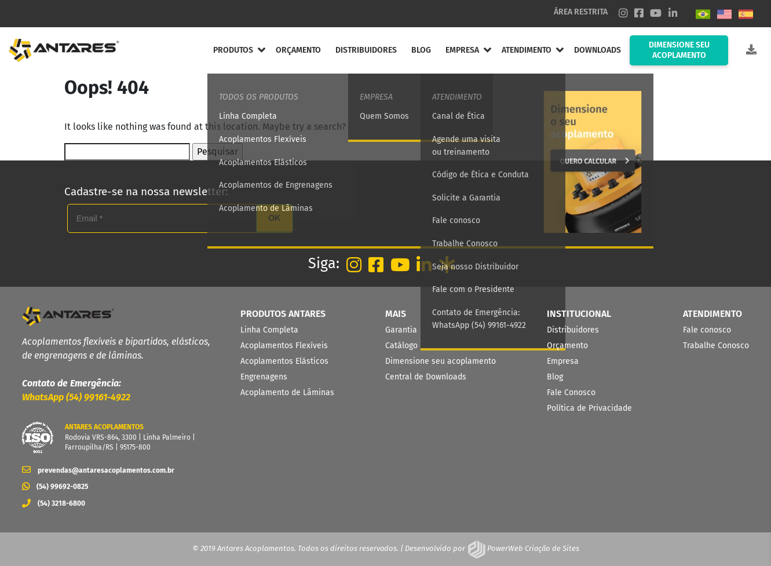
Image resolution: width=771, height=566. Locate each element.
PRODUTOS (233, 50)
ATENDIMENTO (526, 50)
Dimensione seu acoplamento (440, 361)
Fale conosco (707, 330)
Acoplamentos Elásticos (284, 361)
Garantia (401, 330)
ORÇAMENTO (298, 50)
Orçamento (567, 345)
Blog (555, 377)
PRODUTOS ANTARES (283, 313)
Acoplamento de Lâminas (287, 392)
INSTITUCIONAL (579, 313)
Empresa (563, 361)
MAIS (395, 313)
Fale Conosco (571, 392)
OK (274, 217)
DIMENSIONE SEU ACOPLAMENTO (679, 50)
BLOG (421, 50)
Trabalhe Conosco (716, 345)
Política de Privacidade (589, 408)
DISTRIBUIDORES (366, 50)
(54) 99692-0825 (55, 486)
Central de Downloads (425, 377)
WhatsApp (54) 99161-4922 (76, 397)
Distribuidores (573, 330)
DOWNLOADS (597, 50)
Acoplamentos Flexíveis (284, 345)
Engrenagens (263, 377)
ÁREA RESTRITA (581, 12)
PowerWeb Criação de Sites (532, 548)
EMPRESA (462, 50)
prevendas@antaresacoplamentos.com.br (98, 470)
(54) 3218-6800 (53, 503)
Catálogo (401, 345)
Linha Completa (269, 330)
